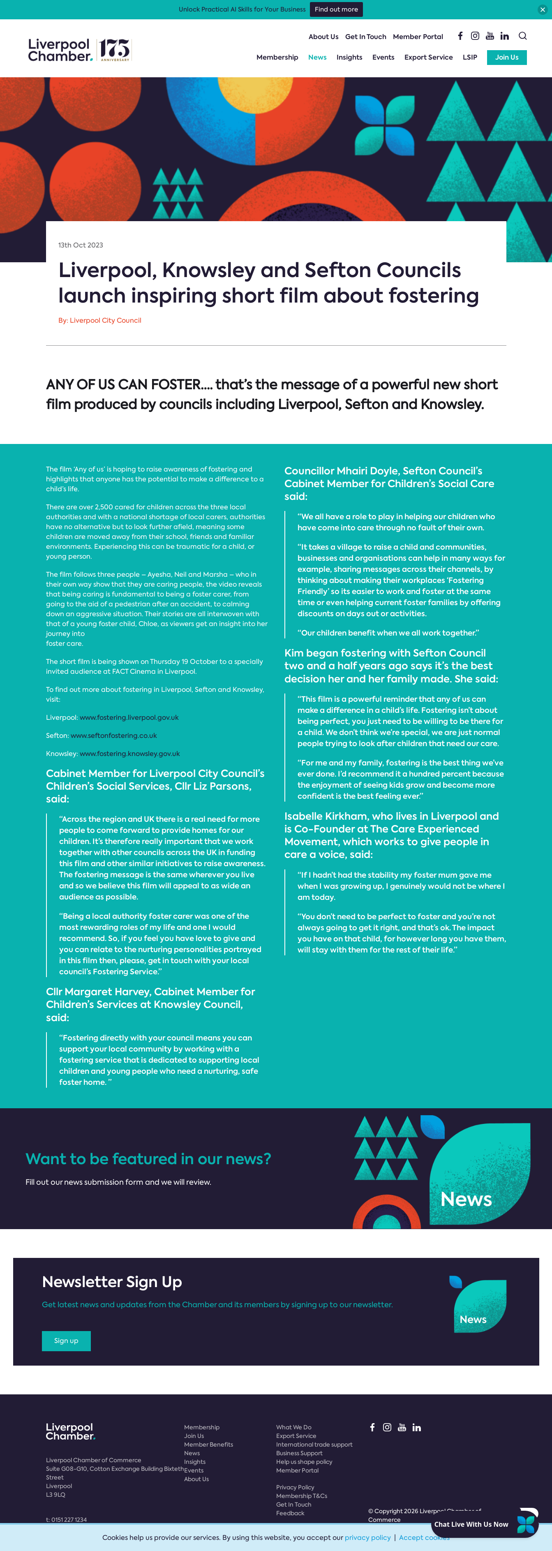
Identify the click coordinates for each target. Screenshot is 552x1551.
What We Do (294, 1427)
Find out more (336, 9)
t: (66, 1519)
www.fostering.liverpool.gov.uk (129, 717)
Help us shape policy (304, 1461)
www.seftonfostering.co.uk (114, 735)
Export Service (428, 57)
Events (383, 57)
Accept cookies (424, 1537)
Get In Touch (365, 37)
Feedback (290, 1513)
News (317, 57)
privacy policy (368, 1537)
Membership (277, 57)
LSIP (470, 57)
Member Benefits (208, 1444)
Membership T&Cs (301, 1496)
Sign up (66, 1340)
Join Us (507, 57)
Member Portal (418, 37)
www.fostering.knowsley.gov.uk (130, 753)
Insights (350, 57)
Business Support (299, 1453)
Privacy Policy (295, 1487)
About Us (324, 37)
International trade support (314, 1444)
